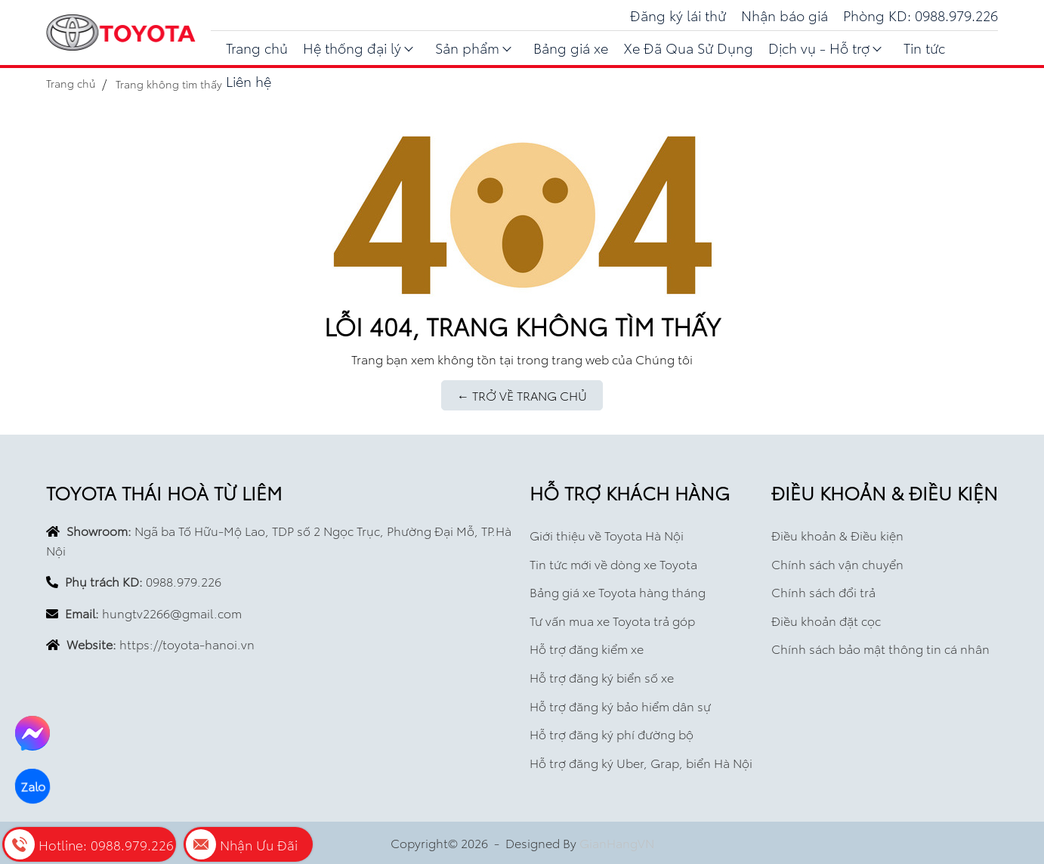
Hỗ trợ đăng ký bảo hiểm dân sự (620, 705)
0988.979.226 (183, 581)
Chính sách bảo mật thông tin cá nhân (880, 648)
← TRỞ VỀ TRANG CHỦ (522, 395)
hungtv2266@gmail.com (172, 612)
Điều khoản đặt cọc (826, 620)
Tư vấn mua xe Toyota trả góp (612, 620)
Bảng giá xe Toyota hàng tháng (618, 591)
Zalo (33, 786)
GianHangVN (616, 842)
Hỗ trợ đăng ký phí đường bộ (611, 733)
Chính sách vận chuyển (837, 563)
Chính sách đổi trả (823, 591)
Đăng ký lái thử (678, 14)
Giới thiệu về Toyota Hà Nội (607, 534)
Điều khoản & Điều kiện (837, 534)
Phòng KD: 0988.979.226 (920, 14)
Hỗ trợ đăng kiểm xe (587, 648)
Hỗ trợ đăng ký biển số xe (602, 677)
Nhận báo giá (784, 14)
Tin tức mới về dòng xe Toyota (613, 563)
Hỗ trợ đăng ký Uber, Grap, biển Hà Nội (641, 762)
